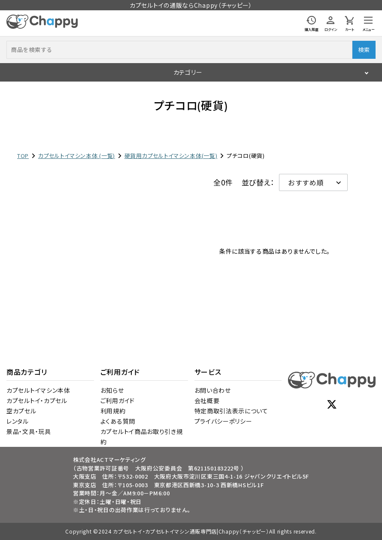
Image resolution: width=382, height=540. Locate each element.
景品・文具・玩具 (28, 431)
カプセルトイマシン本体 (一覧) (76, 156)
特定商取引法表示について (231, 411)
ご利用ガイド (117, 400)
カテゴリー (188, 72)
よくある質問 (117, 421)
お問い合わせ (212, 390)
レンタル (17, 421)
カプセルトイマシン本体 (38, 390)
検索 (364, 50)
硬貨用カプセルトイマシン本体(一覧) (171, 156)
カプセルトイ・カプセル (36, 400)
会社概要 (207, 400)
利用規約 (113, 411)
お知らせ (112, 390)
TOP (23, 156)
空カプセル (21, 411)
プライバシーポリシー (223, 421)
